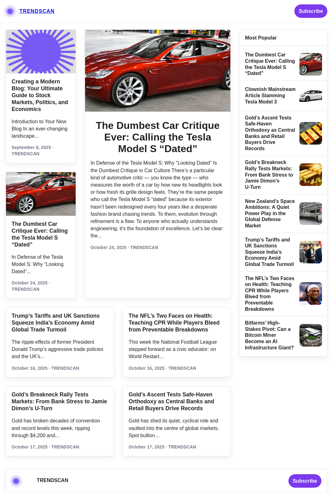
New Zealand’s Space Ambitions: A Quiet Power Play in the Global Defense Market (270, 213)
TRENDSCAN (37, 11)
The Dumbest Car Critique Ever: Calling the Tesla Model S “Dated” (158, 137)
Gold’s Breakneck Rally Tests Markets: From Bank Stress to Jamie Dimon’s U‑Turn (269, 174)
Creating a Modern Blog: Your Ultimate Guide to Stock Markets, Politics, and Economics (40, 95)
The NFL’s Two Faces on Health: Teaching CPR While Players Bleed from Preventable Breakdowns (174, 323)
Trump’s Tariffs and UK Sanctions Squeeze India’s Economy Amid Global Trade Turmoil (269, 252)
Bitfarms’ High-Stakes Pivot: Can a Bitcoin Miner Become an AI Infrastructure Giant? (269, 335)
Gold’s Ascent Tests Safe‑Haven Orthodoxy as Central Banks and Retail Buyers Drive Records (171, 401)
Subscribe (311, 11)
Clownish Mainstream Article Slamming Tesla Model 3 (270, 95)
